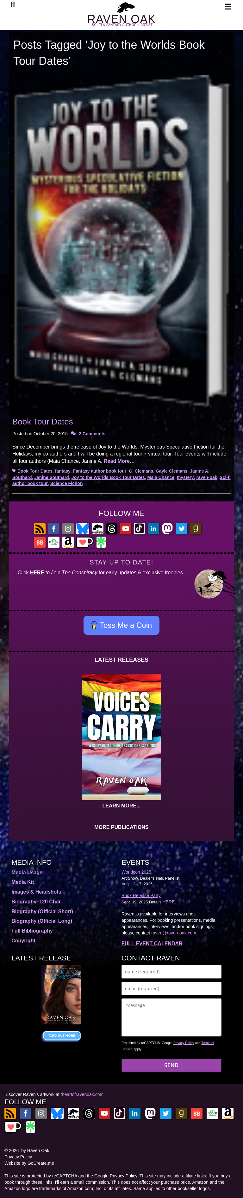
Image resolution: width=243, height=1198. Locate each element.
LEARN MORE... (122, 805)
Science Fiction (66, 483)
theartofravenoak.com (82, 1094)
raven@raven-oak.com (173, 932)
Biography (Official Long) (41, 921)
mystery (185, 477)
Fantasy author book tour (100, 471)
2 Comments (92, 433)
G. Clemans (141, 471)
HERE (37, 572)
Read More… (119, 461)
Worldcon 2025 (136, 872)
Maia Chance (161, 477)
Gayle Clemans (171, 471)
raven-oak (206, 477)
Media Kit (22, 882)
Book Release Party (141, 895)
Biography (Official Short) (42, 911)
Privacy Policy (183, 1043)
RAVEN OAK (121, 19)
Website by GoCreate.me (29, 1163)
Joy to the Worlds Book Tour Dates (108, 477)
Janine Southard (51, 477)
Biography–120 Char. (36, 901)
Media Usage (26, 872)
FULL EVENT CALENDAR (152, 943)
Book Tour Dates (42, 421)
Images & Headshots (36, 892)
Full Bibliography (32, 931)
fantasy (63, 471)
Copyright (23, 940)
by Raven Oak (35, 1150)
